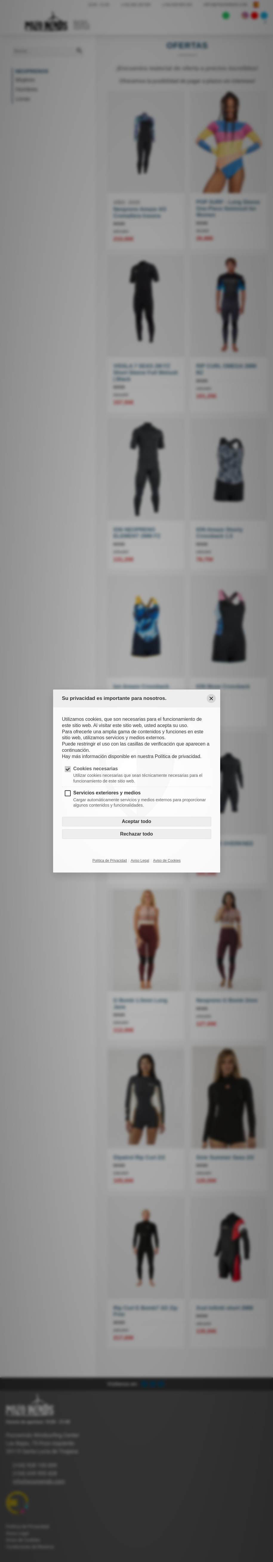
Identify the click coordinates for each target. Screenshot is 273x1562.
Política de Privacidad (109, 860)
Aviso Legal (140, 860)
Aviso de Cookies (167, 860)
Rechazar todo (136, 833)
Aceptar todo (136, 821)
